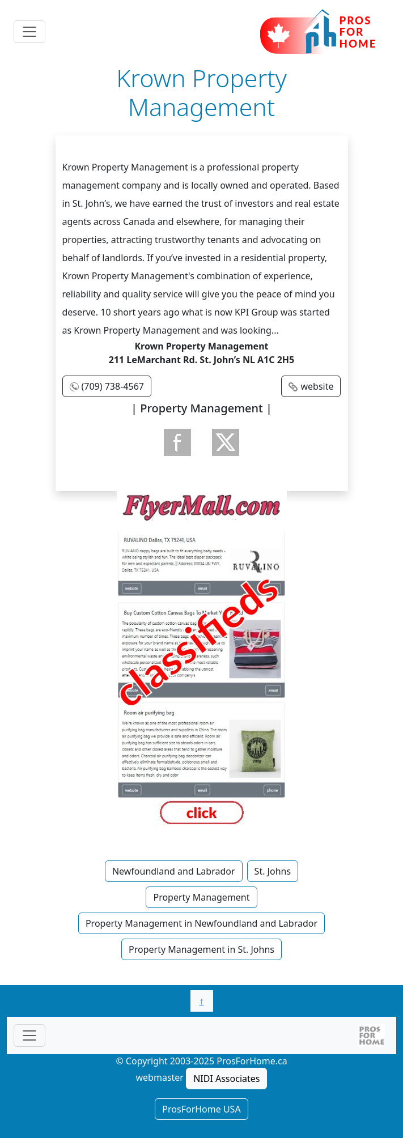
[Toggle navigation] (29, 31)
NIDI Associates (226, 1078)
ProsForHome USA (201, 1109)
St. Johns (272, 871)
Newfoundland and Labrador (173, 871)
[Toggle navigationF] (29, 1035)
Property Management (201, 897)
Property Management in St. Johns (201, 949)
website (316, 386)
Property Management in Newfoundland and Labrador (201, 923)
